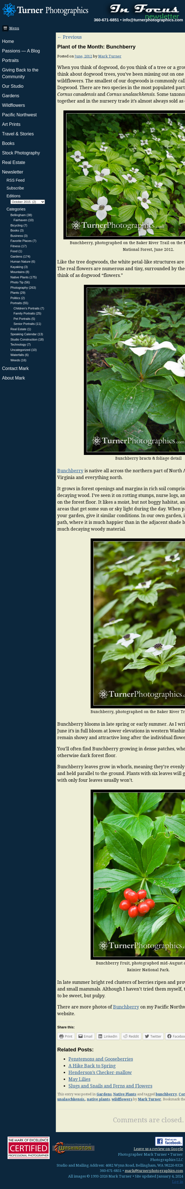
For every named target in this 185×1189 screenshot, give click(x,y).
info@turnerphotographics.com (152, 20)
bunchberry (110, 1094)
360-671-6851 (106, 20)
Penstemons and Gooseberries (45, 1059)
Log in (177, 1181)
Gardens (48, 1094)
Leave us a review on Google (158, 1149)
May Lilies (23, 1079)
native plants (42, 1099)
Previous (13, 37)
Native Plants (68, 1094)
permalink (140, 1099)
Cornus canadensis (139, 1094)
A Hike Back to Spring (36, 1065)
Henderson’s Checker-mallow (44, 1072)
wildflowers (66, 1099)
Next (176, 37)
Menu (12, 28)
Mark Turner (54, 56)
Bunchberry (14, 470)
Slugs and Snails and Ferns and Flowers (54, 1086)
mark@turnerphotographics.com (154, 1171)
